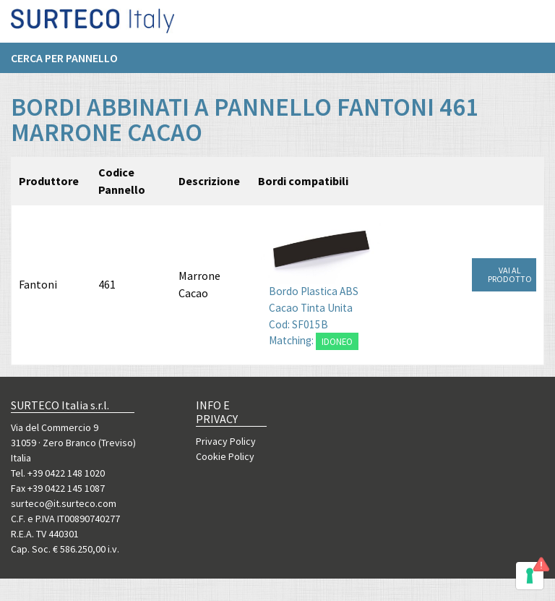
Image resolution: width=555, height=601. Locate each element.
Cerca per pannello (64, 63)
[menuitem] (71, 63)
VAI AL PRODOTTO (510, 274)
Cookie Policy (225, 456)
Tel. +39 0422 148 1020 (58, 472)
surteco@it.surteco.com (63, 503)
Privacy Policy (226, 441)
